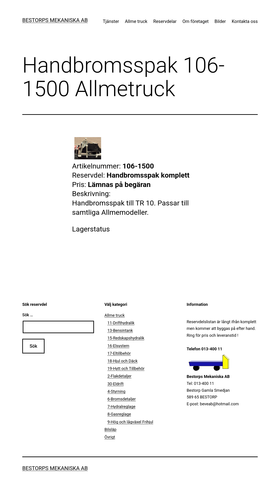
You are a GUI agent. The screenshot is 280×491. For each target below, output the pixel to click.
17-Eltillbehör (119, 353)
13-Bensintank (120, 330)
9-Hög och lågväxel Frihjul (130, 422)
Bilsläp (110, 429)
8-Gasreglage (119, 414)
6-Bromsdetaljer (121, 399)
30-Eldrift (115, 383)
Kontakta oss (245, 21)
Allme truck (136, 21)
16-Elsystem (118, 345)
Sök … (27, 314)
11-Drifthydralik (121, 323)
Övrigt (109, 437)
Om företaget (195, 21)
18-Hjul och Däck (122, 361)
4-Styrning (116, 391)
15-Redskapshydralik (125, 338)
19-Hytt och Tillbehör (125, 368)
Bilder (220, 21)
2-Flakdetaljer (119, 376)
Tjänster (111, 21)
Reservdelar (165, 21)
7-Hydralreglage (121, 406)
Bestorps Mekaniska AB (55, 20)
